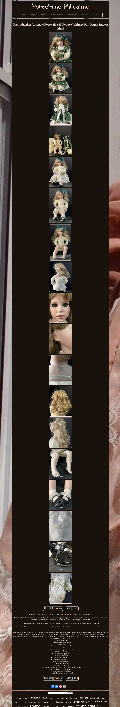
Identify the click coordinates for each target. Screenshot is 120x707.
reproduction (23, 702)
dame (62, 698)
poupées (79, 701)
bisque (68, 702)
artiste (39, 702)
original (45, 702)
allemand (94, 698)
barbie (103, 698)
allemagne (51, 698)
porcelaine (96, 702)
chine (51, 703)
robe (75, 698)
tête (81, 697)
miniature (32, 702)
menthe (69, 698)
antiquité (35, 697)
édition (57, 698)
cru (86, 697)
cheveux (18, 698)
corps (17, 702)
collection (58, 702)
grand (26, 698)
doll (44, 697)
